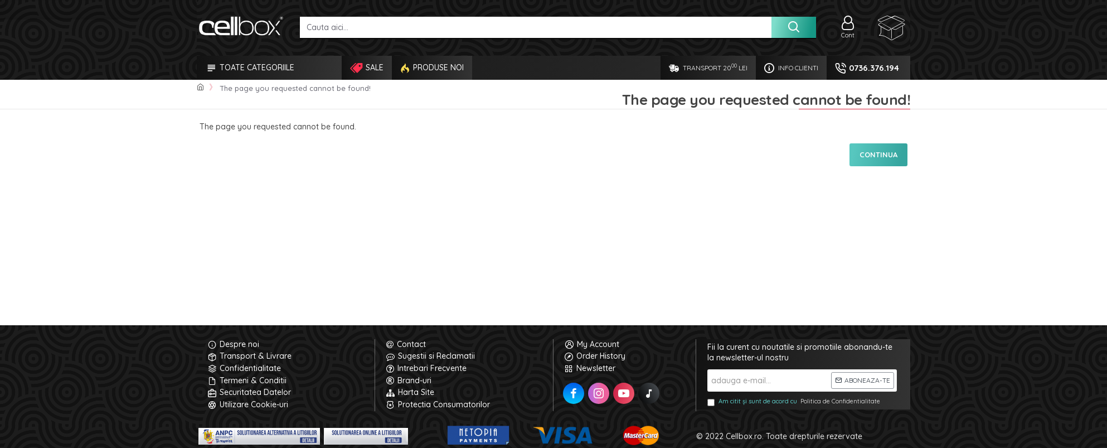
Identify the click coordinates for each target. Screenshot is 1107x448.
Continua (878, 154)
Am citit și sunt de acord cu (794, 401)
